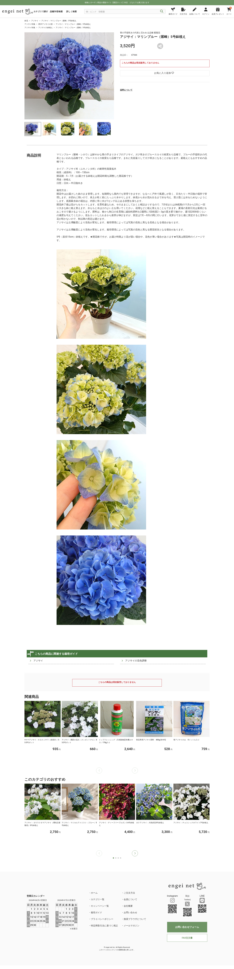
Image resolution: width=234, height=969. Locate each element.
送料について (126, 90)
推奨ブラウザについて (135, 919)
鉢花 (26, 21)
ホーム (94, 893)
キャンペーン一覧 (100, 906)
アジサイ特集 (29, 24)
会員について (130, 899)
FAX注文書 (187, 938)
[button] (135, 853)
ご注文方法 (129, 893)
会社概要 (128, 906)
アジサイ (34, 21)
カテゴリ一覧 (97, 899)
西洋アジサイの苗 (45, 24)
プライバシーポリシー (102, 919)
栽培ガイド (96, 912)
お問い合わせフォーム (187, 927)
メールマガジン (131, 925)
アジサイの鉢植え (45, 28)
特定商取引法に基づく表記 (104, 925)
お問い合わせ (130, 912)
